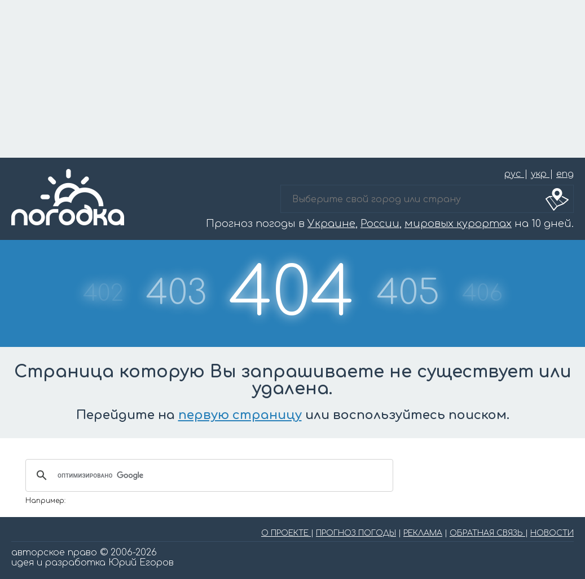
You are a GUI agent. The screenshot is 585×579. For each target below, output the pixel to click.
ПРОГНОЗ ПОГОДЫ (356, 533)
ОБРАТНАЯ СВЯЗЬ (487, 533)
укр (540, 174)
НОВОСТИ (552, 533)
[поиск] (208, 475)
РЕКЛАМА (422, 533)
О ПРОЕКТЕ (286, 533)
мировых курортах (458, 223)
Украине (331, 223)
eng (565, 174)
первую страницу (240, 415)
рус (514, 174)
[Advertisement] (292, 79)
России (379, 223)
